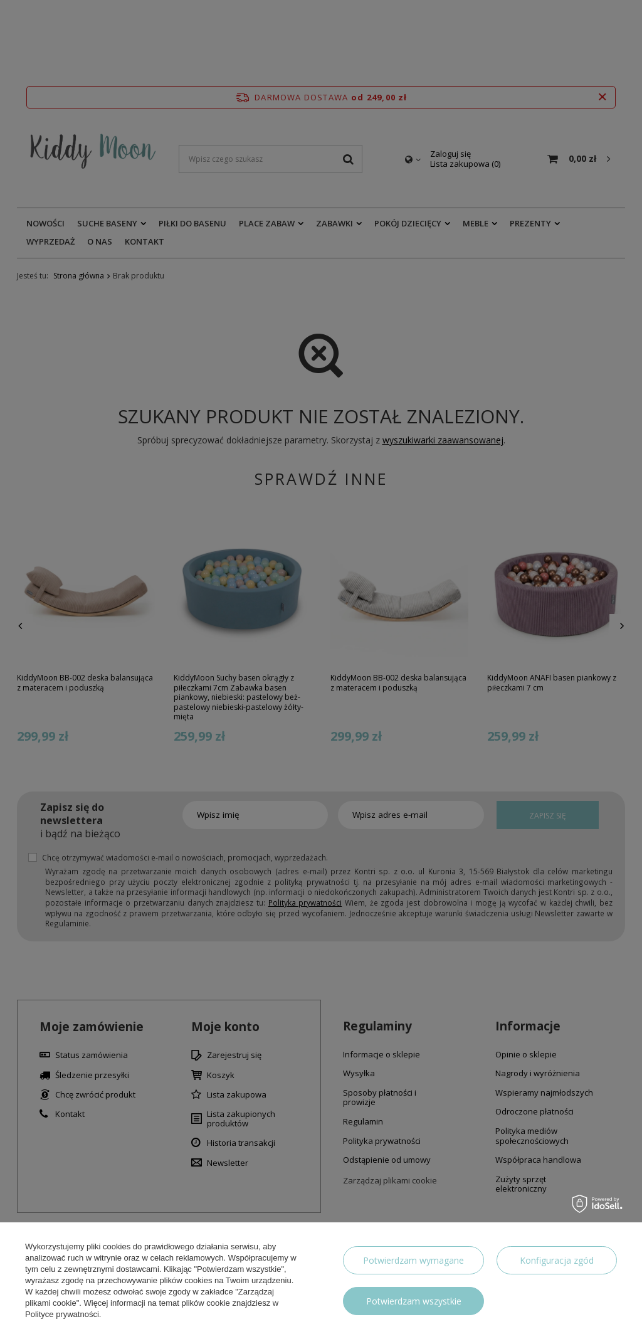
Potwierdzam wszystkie (413, 1301)
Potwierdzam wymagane (413, 1260)
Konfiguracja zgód (557, 1260)
